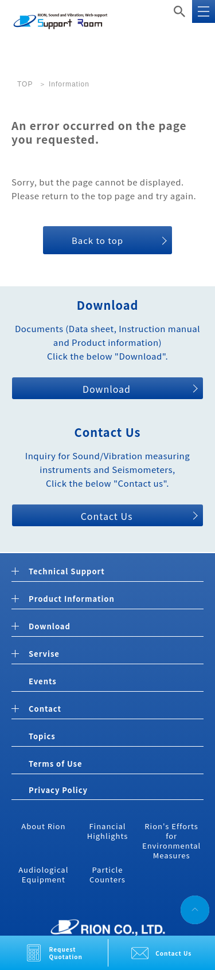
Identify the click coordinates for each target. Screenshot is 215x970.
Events (43, 681)
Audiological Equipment (43, 874)
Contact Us (173, 953)
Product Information (72, 599)
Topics (42, 736)
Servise (44, 654)
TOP (25, 84)
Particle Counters (107, 874)
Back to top (97, 240)
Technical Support (67, 572)
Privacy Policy (58, 789)
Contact (45, 709)
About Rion (43, 826)
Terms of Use (55, 763)
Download (107, 389)
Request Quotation (66, 953)
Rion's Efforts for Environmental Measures (171, 841)
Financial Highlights (107, 831)
